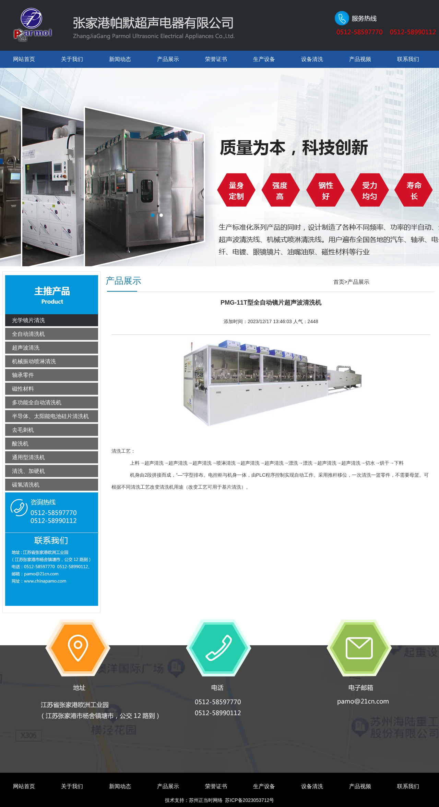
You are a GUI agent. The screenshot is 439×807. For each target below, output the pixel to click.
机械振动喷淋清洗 (34, 361)
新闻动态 (120, 59)
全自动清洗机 (28, 334)
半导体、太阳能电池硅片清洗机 (50, 416)
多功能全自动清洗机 (36, 402)
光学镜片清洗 (28, 320)
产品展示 (168, 59)
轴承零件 (23, 375)
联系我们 (408, 59)
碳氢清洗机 (25, 485)
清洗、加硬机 (28, 471)
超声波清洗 (25, 348)
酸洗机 (20, 444)
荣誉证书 (216, 59)
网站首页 (24, 59)
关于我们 (72, 59)
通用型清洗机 (28, 457)
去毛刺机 (23, 430)
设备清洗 (312, 59)
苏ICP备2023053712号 (249, 800)
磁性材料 (23, 389)
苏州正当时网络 (206, 800)
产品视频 (360, 59)
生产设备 (264, 59)
